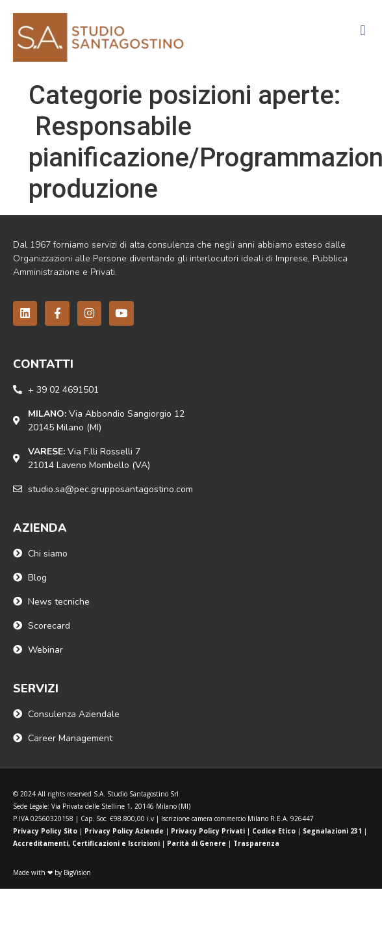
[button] (363, 31)
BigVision (77, 872)
